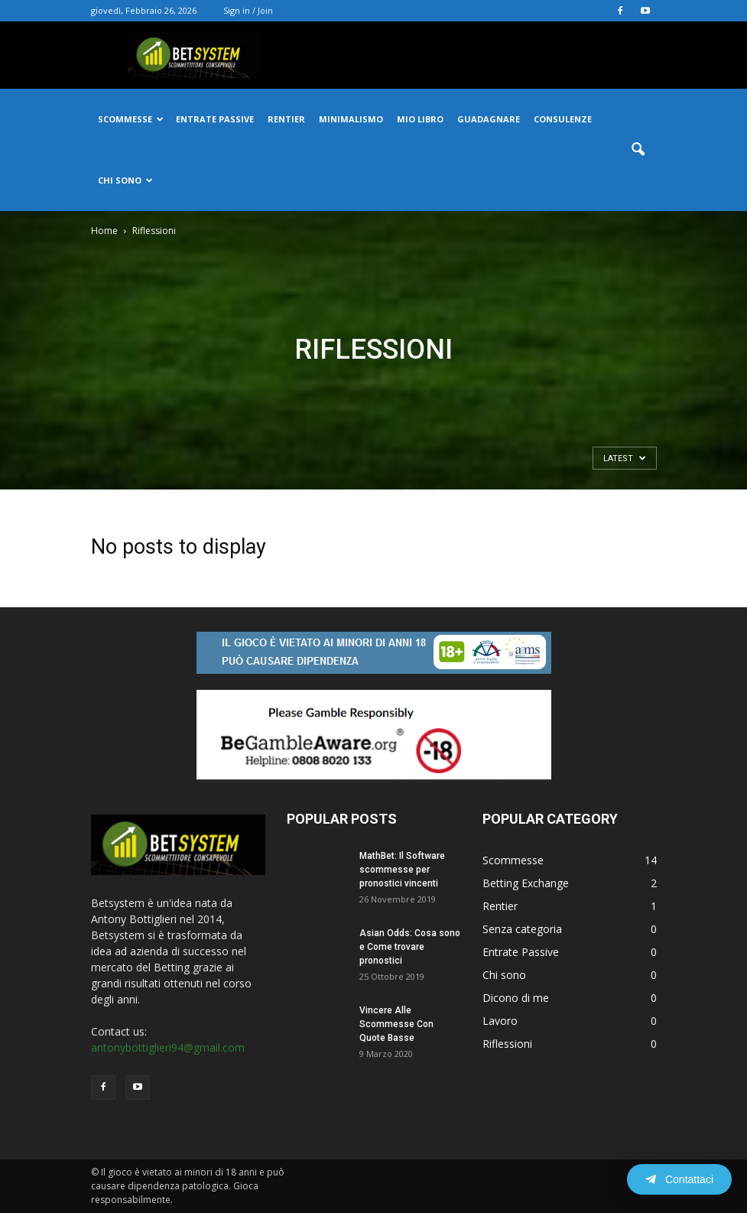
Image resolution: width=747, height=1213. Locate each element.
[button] (638, 150)
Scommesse (131, 119)
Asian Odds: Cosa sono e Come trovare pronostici (409, 947)
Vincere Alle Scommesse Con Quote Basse (396, 1024)
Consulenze (563, 119)
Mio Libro (420, 119)
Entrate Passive (520, 952)
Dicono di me (515, 997)
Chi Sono (125, 180)
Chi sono (504, 974)
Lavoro (500, 1020)
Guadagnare (488, 119)
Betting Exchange (525, 883)
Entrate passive (215, 119)
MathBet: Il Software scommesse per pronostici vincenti (402, 869)
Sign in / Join (248, 10)
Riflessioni (507, 1043)
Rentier (286, 119)
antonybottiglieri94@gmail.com (168, 1047)
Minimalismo (351, 119)
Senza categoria (522, 929)
